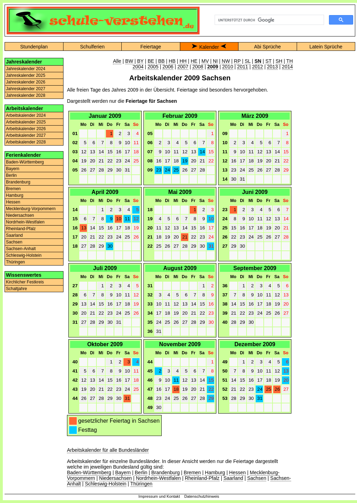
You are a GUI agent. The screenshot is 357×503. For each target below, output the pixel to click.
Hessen (13, 202)
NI (215, 61)
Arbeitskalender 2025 (26, 122)
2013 (272, 66)
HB (172, 61)
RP (237, 61)
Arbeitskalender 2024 (26, 115)
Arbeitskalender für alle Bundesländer (108, 450)
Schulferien (92, 46)
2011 (242, 66)
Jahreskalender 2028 (25, 95)
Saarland (14, 235)
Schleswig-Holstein (23, 255)
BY (140, 61)
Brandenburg (18, 182)
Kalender (209, 47)
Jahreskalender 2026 (25, 82)
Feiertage (150, 46)
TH (289, 61)
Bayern (12, 168)
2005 (153, 66)
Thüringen (15, 262)
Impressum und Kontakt (159, 496)
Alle (117, 61)
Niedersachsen (20, 215)
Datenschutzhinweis (201, 496)
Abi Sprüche (267, 46)
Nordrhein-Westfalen (25, 222)
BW (129, 61)
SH (279, 61)
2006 (167, 66)
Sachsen (14, 242)
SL (248, 61)
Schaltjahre (16, 288)
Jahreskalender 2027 (25, 88)
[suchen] (268, 20)
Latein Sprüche (325, 46)
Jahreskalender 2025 (25, 75)
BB (161, 61)
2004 (138, 66)
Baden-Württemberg (25, 162)
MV (205, 61)
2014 (287, 66)
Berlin (11, 175)
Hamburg (14, 195)
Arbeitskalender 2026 (26, 128)
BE (151, 61)
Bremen (13, 188)
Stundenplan (34, 46)
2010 (227, 66)
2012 (257, 66)
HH (183, 61)
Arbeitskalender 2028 (26, 142)
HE (194, 61)
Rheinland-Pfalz (21, 228)
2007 (182, 66)
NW (226, 61)
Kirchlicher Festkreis (25, 282)
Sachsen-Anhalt (21, 248)
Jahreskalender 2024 (25, 68)
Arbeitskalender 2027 (26, 135)
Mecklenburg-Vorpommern (30, 208)
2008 (197, 66)
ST (268, 61)
